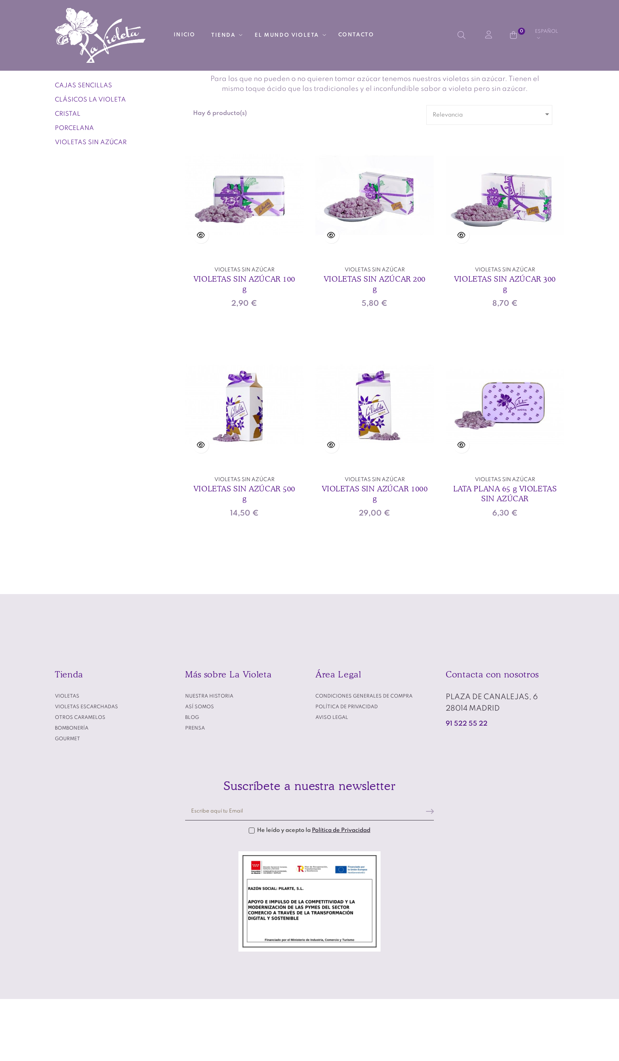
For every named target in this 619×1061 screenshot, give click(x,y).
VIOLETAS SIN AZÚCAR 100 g (244, 345)
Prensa (195, 789)
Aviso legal (331, 779)
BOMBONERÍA (71, 789)
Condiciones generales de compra (364, 757)
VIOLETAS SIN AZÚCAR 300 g (505, 345)
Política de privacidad (346, 768)
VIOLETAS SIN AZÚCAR (91, 204)
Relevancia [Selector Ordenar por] (492, 175)
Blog (192, 779)
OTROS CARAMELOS (80, 779)
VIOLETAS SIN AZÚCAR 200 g (375, 345)
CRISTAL (68, 175)
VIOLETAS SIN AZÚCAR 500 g (244, 555)
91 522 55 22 (467, 785)
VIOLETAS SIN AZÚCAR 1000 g (375, 555)
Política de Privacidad (341, 891)
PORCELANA (74, 189)
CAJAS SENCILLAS (83, 147)
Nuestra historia (209, 757)
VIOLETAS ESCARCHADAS (86, 768)
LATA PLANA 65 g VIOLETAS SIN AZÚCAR (505, 555)
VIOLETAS (74, 120)
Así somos (199, 768)
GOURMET (67, 800)
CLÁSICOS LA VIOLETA (90, 161)
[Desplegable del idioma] (546, 35)
